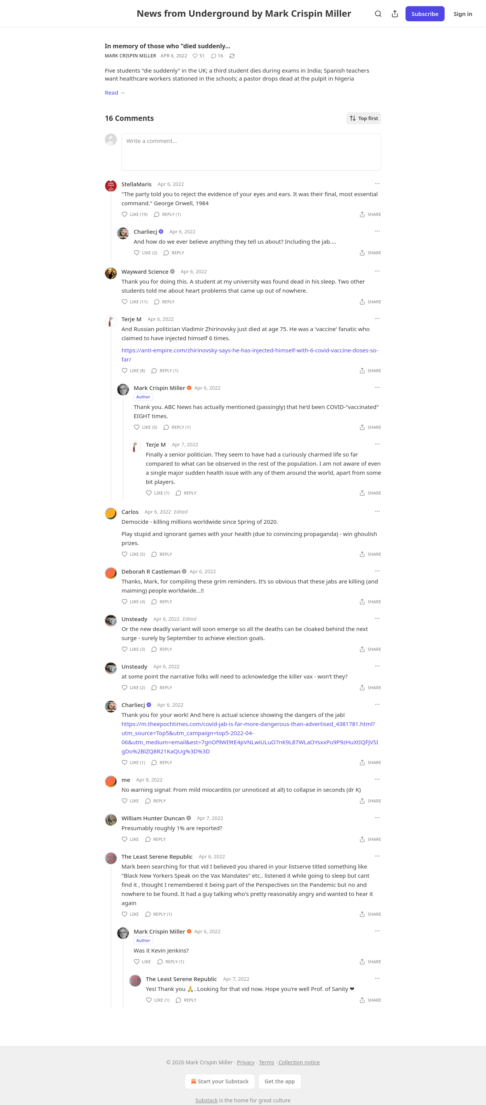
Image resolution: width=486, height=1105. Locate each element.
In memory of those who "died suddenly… (167, 46)
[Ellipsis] (377, 184)
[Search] (378, 13)
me (126, 779)
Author (143, 397)
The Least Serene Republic (157, 856)
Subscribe (425, 13)
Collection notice (299, 1062)
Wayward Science (145, 271)
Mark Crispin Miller (130, 55)
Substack (207, 1100)
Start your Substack (218, 1081)
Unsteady (134, 619)
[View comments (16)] (217, 55)
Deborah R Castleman (151, 571)
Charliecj (145, 231)
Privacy (246, 1062)
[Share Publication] (394, 13)
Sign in (463, 13)
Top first (363, 118)
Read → (115, 92)
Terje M (132, 319)
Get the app (280, 1081)
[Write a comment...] (251, 152)
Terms (266, 1062)
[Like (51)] (198, 55)
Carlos (130, 511)
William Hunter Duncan (153, 818)
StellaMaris (136, 184)
